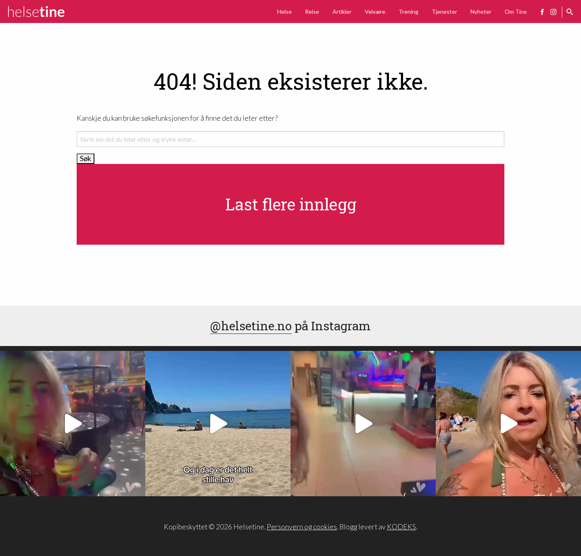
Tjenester (444, 11)
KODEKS (401, 526)
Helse (284, 11)
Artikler (341, 11)
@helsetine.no (251, 326)
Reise (312, 11)
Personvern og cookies (302, 526)
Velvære (375, 11)
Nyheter (480, 11)
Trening (408, 11)
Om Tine (516, 11)
